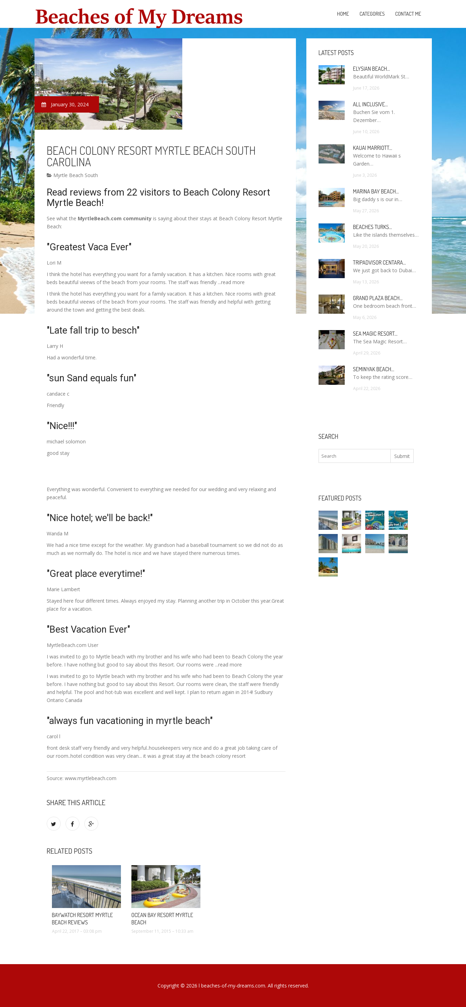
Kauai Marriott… (372, 147)
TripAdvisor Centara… (379, 262)
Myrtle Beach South (72, 175)
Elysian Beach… (371, 68)
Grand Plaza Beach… (378, 298)
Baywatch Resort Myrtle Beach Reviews (82, 918)
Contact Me (408, 13)
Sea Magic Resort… (375, 333)
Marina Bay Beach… (376, 191)
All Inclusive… (370, 104)
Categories (371, 13)
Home (343, 13)
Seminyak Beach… (374, 369)
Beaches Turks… (372, 226)
